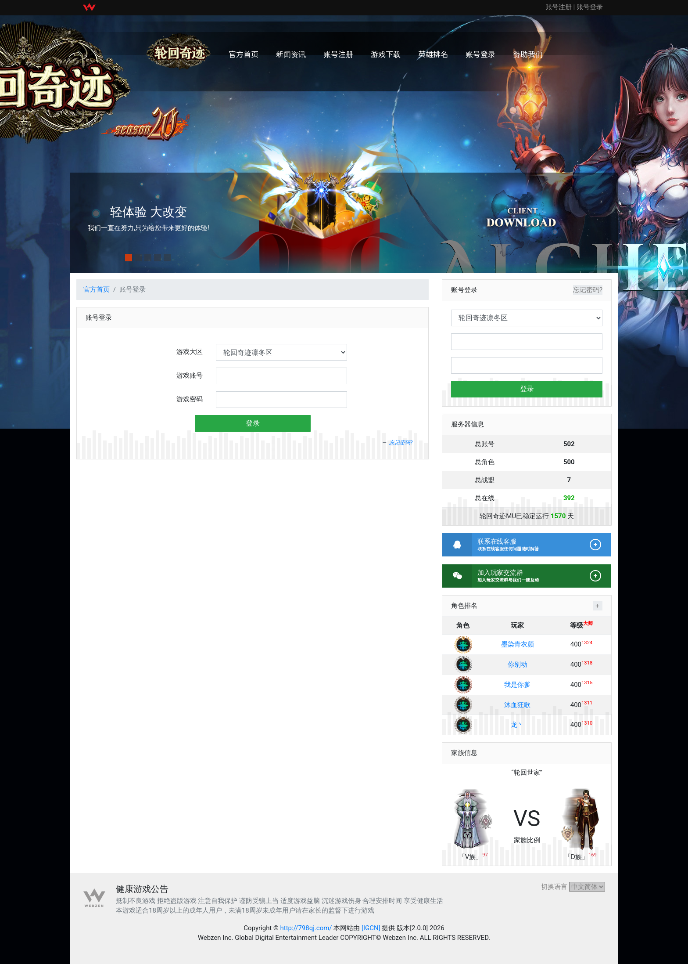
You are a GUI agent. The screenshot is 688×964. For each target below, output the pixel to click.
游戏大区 (189, 352)
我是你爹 (517, 685)
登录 (253, 423)
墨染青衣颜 (517, 644)
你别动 (517, 664)
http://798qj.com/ (306, 928)
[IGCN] (371, 928)
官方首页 (243, 53)
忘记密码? (401, 443)
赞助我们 (528, 53)
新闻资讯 (291, 53)
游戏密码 (189, 399)
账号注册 (558, 7)
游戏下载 (386, 53)
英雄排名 (433, 53)
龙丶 (517, 725)
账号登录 (590, 7)
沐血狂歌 (517, 705)
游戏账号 (189, 375)
